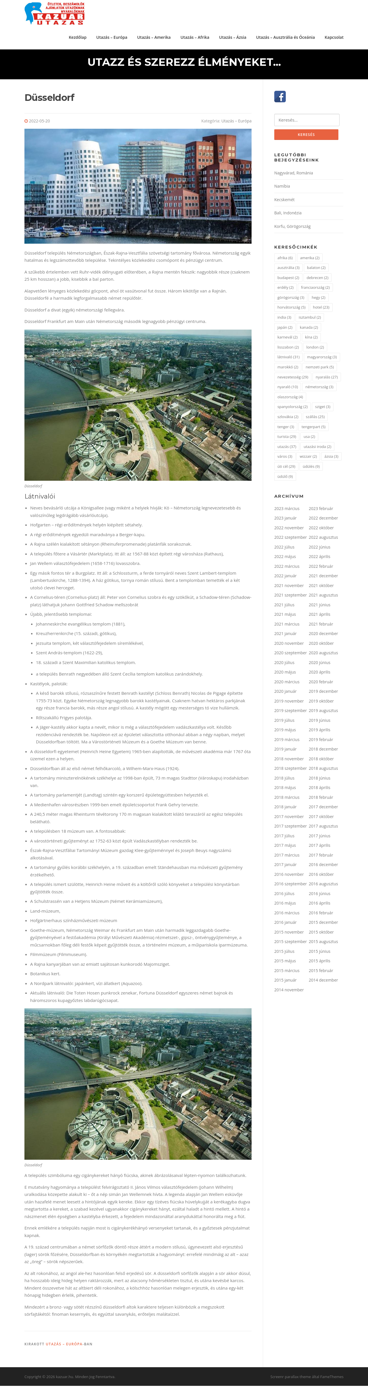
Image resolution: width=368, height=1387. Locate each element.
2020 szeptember (290, 654)
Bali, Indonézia (288, 214)
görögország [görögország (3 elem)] (290, 298)
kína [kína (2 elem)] (311, 338)
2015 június (319, 952)
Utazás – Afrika (195, 37)
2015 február (321, 972)
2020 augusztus (323, 654)
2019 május (285, 731)
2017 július (284, 837)
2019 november (289, 702)
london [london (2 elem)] (315, 348)
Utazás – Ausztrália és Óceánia (285, 37)
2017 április (319, 847)
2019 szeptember (290, 712)
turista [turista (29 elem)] (286, 438)
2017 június (319, 837)
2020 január (285, 693)
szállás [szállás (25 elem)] (315, 418)
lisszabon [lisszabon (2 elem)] (288, 348)
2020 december (323, 635)
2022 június (319, 548)
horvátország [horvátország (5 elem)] (291, 308)
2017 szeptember (290, 827)
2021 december (323, 577)
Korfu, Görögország (292, 227)
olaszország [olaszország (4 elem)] (290, 398)
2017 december (323, 808)
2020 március (287, 683)
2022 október (321, 529)
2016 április (319, 904)
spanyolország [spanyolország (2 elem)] (292, 408)
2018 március (287, 798)
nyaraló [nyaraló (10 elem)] (287, 388)
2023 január (285, 519)
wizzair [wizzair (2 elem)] (308, 458)
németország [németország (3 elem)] (319, 388)
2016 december (323, 866)
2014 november (289, 991)
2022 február (321, 567)
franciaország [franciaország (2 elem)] (315, 289)
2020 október (321, 644)
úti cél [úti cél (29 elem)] (286, 468)
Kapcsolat (334, 37)
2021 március (287, 625)
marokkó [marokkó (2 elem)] (287, 368)
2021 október (321, 587)
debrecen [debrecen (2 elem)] (318, 279)
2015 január (285, 981)
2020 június (319, 664)
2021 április (319, 616)
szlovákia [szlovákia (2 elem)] (287, 418)
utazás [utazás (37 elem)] (286, 448)
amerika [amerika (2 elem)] (310, 259)
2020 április (319, 673)
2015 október (321, 933)
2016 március (287, 914)
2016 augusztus (323, 885)
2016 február (321, 914)
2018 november (289, 760)
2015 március (287, 972)
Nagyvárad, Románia (293, 174)
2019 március (287, 741)
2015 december (323, 924)
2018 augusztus (323, 770)
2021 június (319, 606)
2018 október (321, 760)
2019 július (284, 721)
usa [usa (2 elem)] (309, 438)
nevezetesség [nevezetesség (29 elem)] (292, 378)
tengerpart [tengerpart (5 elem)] (313, 428)
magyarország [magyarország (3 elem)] (322, 358)
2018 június (319, 779)
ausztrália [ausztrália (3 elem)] (288, 269)
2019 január (285, 750)
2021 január (285, 635)
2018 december (323, 750)
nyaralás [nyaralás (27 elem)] (327, 378)
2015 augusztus (323, 943)
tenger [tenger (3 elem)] (285, 428)
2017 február (321, 856)
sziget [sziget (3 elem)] (322, 408)
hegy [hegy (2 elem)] (318, 298)
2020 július (284, 664)
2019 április (319, 731)
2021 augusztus (323, 596)
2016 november (289, 875)
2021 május (285, 616)
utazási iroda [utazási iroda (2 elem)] (317, 448)
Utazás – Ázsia (232, 37)
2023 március (287, 510)
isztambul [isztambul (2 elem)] (310, 319)
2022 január (285, 577)
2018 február (321, 798)
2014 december (323, 981)
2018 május (285, 789)
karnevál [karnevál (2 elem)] (287, 338)
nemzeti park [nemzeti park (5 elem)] (320, 368)
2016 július (284, 895)
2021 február (321, 625)
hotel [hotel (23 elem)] (321, 308)
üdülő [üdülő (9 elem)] (285, 477)
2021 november (289, 587)
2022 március (287, 567)
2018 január (285, 808)
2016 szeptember (290, 885)
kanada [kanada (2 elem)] (309, 328)
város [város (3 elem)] (284, 458)
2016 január (285, 924)
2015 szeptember (290, 943)
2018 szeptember (290, 770)
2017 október (321, 818)
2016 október (321, 875)
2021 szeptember (290, 596)
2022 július (284, 548)
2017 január (285, 866)
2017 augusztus (323, 827)
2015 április (319, 962)
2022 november (289, 529)
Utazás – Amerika (154, 37)
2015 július (284, 952)
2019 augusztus (323, 712)
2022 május (285, 558)
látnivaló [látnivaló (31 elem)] (288, 358)
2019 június (319, 721)
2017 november (289, 818)
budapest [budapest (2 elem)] (288, 279)
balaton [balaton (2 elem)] (316, 269)
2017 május (285, 847)
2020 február (321, 683)
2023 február (321, 510)
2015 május (285, 962)
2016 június (319, 895)
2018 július (284, 779)
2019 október (321, 702)
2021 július (284, 606)
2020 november (289, 644)
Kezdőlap (78, 37)
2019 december (323, 693)
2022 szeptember (290, 539)
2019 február (321, 741)
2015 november (289, 933)
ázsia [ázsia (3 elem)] (331, 458)
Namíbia (282, 188)
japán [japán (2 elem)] (284, 328)
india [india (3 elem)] (284, 319)
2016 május (285, 904)
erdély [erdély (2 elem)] (285, 289)
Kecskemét (284, 201)
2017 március (287, 856)
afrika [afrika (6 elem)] (285, 259)
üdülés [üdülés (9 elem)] (311, 468)
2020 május (285, 673)
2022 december (323, 519)
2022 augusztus (323, 539)
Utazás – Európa (111, 37)
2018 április (319, 789)
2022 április (319, 558)
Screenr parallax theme (291, 1377)
